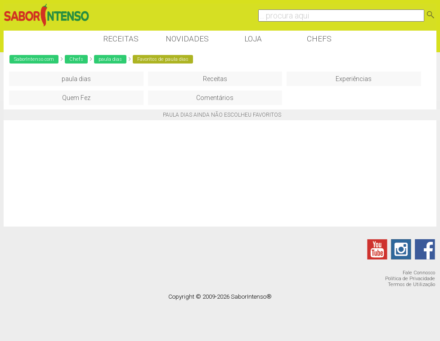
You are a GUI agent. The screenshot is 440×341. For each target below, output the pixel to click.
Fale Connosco (419, 273)
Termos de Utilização (411, 284)
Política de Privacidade (410, 279)
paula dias (110, 59)
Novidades (187, 38)
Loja (253, 38)
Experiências (354, 78)
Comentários (214, 97)
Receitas (121, 38)
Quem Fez (76, 97)
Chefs (319, 38)
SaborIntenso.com (34, 59)
